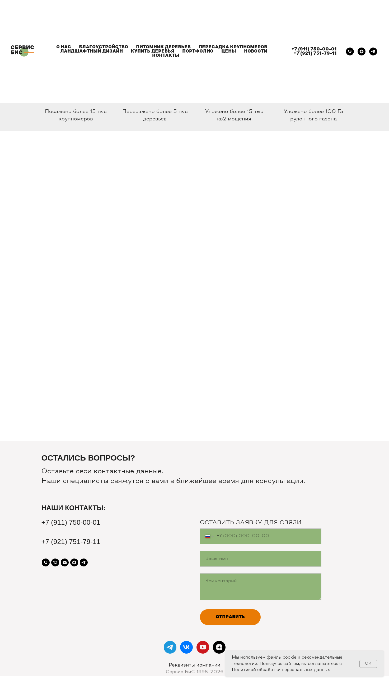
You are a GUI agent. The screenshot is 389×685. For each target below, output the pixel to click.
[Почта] (65, 562)
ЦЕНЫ (228, 51)
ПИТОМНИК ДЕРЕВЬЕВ (163, 47)
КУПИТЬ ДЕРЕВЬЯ (152, 51)
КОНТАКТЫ (165, 56)
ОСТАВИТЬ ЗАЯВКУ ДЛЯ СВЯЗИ (251, 523)
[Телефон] (350, 51)
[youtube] (202, 647)
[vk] (186, 647)
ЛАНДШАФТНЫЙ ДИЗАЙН (91, 51)
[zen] (219, 647)
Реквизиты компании (194, 665)
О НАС (63, 47)
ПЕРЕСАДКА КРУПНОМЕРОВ (233, 47)
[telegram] (373, 51)
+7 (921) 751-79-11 (315, 53)
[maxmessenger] (361, 51)
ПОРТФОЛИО (197, 51)
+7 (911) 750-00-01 (314, 49)
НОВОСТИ (255, 51)
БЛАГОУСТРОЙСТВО (103, 47)
